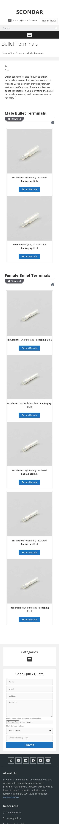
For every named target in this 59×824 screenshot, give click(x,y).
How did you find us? (15, 726)
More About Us (11, 797)
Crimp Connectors (17, 53)
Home (4, 53)
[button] (29, 35)
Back (7, 70)
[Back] (6, 66)
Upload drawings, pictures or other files (23, 719)
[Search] (55, 28)
